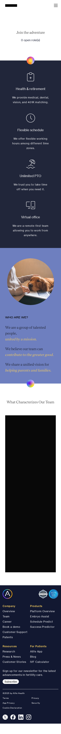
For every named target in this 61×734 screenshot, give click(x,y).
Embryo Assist (39, 616)
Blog (33, 656)
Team (6, 616)
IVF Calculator (39, 661)
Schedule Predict (41, 621)
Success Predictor (42, 626)
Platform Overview (42, 611)
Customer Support (15, 632)
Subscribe (11, 681)
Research (9, 651)
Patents (8, 637)
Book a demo (11, 626)
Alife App (36, 651)
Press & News (12, 656)
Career (7, 621)
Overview (9, 611)
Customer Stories (14, 661)
